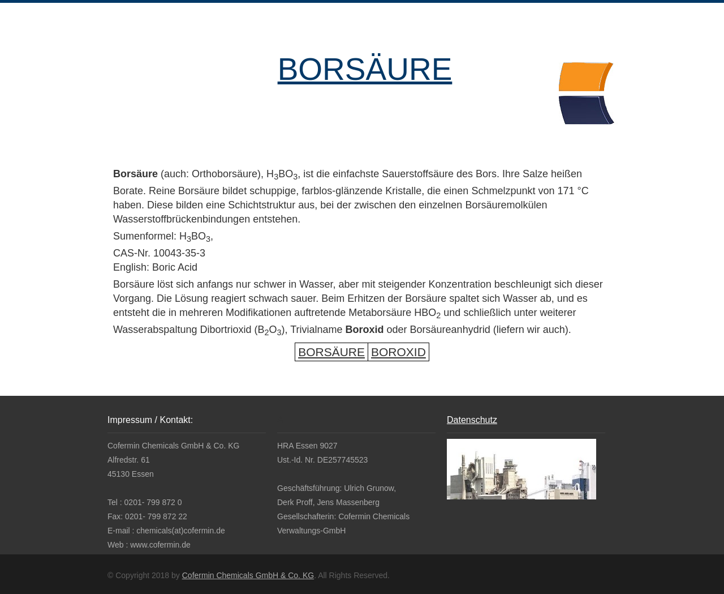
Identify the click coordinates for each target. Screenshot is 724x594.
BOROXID (398, 351)
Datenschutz (472, 420)
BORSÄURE (365, 69)
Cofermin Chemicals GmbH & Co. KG (248, 575)
